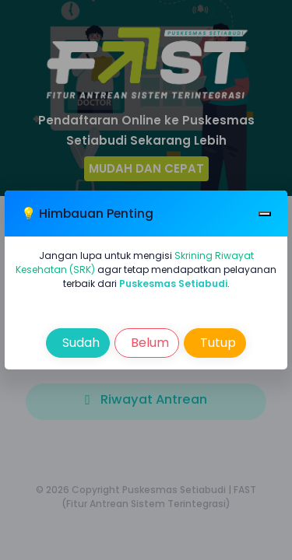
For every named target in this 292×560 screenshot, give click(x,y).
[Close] (265, 213)
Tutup (216, 343)
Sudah (79, 343)
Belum (148, 343)
